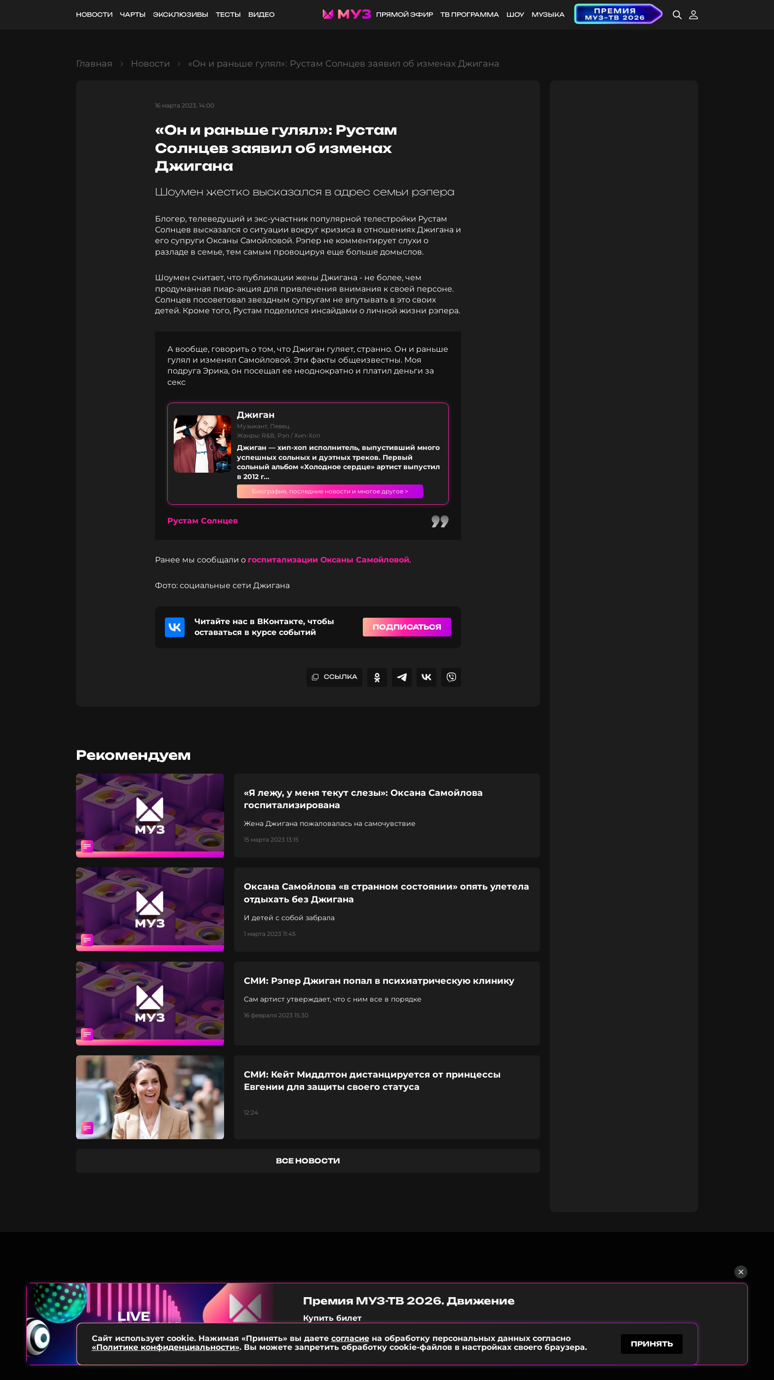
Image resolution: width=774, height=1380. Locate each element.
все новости (308, 1170)
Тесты (228, 14)
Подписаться (407, 636)
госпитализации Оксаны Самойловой (328, 569)
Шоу (515, 14)
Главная (94, 63)
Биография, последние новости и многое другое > (340, 495)
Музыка (548, 14)
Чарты (133, 14)
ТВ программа (469, 14)
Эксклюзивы (180, 14)
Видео (261, 14)
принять (652, 1342)
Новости (94, 14)
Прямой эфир (404, 14)
